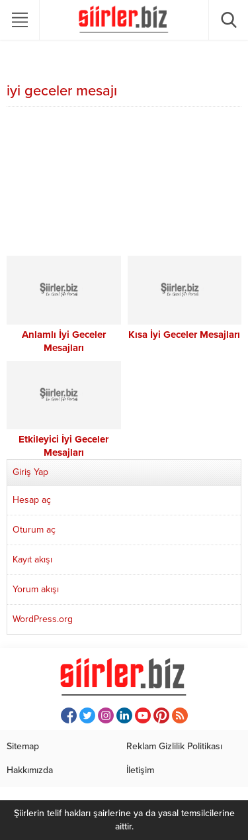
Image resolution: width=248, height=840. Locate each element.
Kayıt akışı (32, 559)
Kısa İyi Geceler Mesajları (184, 335)
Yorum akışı (36, 589)
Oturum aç (34, 529)
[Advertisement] (124, 183)
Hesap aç (32, 499)
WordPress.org (43, 619)
